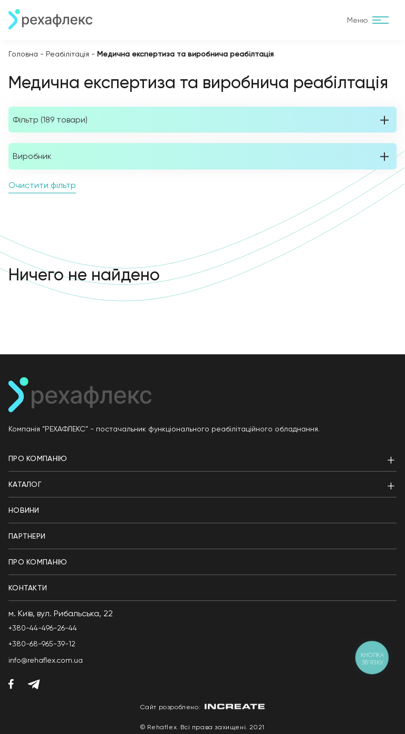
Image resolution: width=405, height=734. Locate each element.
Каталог (24, 484)
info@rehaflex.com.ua (45, 660)
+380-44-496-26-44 (42, 628)
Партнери (26, 536)
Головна (23, 54)
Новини (24, 510)
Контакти (27, 588)
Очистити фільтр (42, 185)
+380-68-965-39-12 (41, 643)
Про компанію (37, 458)
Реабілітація (67, 54)
